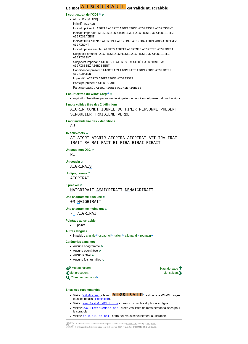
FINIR (131, 118)
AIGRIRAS (124, 44)
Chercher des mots (81, 286)
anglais (90, 245)
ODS (95, 14)
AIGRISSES (123, 59)
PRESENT (168, 118)
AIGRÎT (138, 68)
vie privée (151, 334)
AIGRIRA (138, 44)
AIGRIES (135, 97)
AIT (152, 147)
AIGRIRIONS (145, 77)
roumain (145, 245)
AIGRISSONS (128, 30)
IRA (161, 147)
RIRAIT (153, 152)
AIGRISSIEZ (165, 35)
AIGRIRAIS (111, 77)
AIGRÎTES (149, 54)
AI (72, 147)
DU (120, 118)
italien (118, 245)
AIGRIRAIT (128, 77)
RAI (95, 152)
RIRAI (138, 152)
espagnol (105, 245)
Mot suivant (172, 282)
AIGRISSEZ (146, 30)
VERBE (124, 123)
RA (87, 152)
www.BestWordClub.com (100, 313)
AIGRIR (78, 19)
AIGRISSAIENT (83, 39)
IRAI (172, 147)
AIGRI (100, 97)
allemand (131, 245)
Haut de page (171, 278)
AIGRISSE (106, 59)
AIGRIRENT (165, 54)
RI (115, 152)
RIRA (125, 152)
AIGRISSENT (164, 30)
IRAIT (76, 152)
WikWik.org (99, 103)
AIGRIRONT (81, 48)
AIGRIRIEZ (163, 77)
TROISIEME (104, 123)
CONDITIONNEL (101, 118)
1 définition (102, 308)
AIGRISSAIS (107, 35)
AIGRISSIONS (145, 35)
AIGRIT (113, 30)
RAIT (106, 152)
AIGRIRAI (109, 44)
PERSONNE (148, 118)
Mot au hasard (78, 277)
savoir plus (131, 334)
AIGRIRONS (154, 44)
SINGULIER (81, 123)
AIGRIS (101, 30)
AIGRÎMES (134, 54)
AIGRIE (122, 97)
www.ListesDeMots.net (100, 318)
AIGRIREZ (169, 44)
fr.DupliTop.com (96, 327)
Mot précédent (77, 282)
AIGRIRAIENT (83, 81)
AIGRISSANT (107, 92)
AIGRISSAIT (126, 35)
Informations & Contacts (144, 338)
